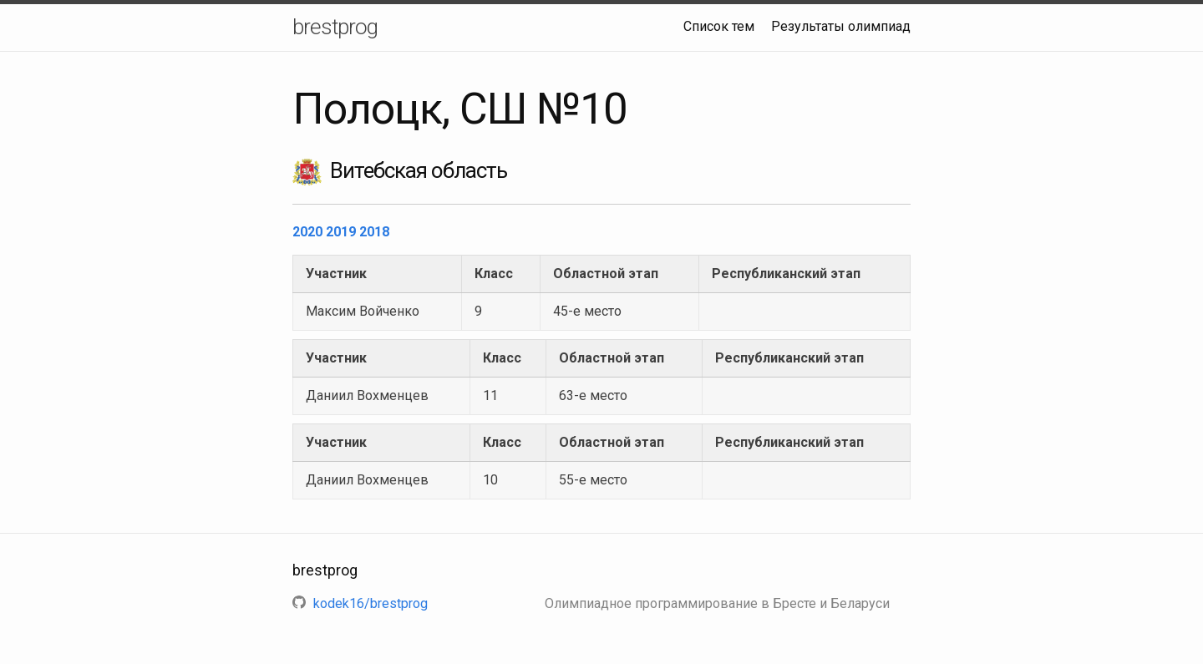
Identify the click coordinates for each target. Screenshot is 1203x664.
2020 (309, 232)
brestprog (335, 26)
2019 (342, 232)
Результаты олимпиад (841, 26)
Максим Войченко (362, 311)
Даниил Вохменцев (367, 395)
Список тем (718, 26)
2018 (374, 232)
